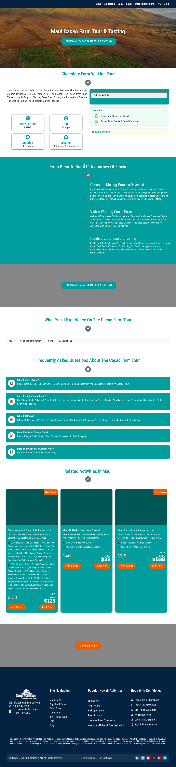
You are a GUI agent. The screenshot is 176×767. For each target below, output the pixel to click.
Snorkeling (93, 700)
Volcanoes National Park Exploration (106, 725)
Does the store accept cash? (32, 432)
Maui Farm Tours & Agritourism (136, 530)
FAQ (159, 3)
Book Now (47, 607)
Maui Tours (55, 700)
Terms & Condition (88, 758)
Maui (98, 3)
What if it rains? (25, 416)
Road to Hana (95, 715)
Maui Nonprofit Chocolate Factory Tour (30, 530)
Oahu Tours (55, 708)
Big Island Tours (58, 704)
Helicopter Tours (96, 710)
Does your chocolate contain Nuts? (35, 448)
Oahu (120, 3)
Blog (166, 3)
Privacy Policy (105, 758)
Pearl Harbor (94, 705)
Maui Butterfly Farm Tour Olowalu (82, 530)
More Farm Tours (88, 645)
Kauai (129, 3)
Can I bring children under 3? (32, 396)
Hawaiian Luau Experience (101, 720)
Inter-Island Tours (144, 3)
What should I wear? (28, 380)
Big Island (109, 3)
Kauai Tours (56, 712)
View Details (17, 607)
